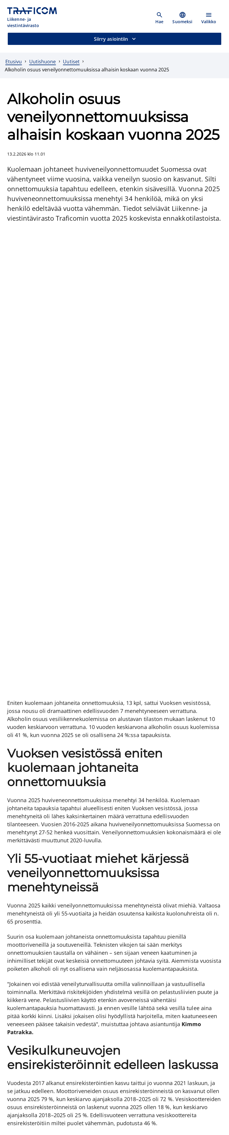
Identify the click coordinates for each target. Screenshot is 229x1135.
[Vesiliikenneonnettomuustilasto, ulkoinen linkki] (62, 868)
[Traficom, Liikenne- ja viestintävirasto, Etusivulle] (35, 18)
